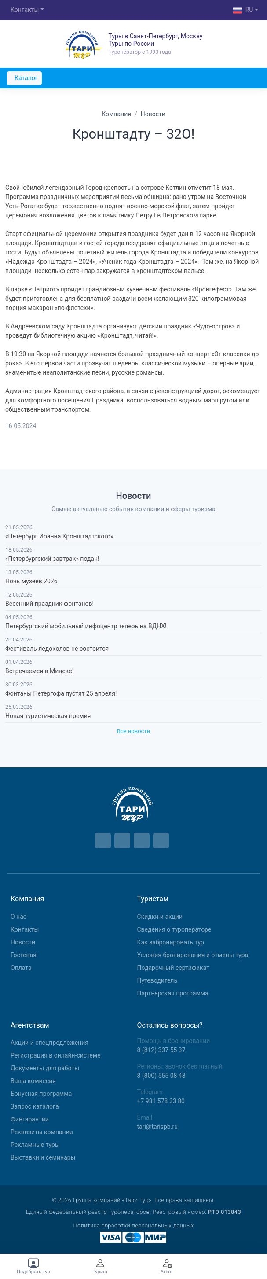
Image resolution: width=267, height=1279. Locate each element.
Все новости (133, 731)
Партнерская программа (172, 993)
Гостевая (24, 954)
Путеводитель (157, 980)
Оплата (21, 967)
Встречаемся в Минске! (39, 671)
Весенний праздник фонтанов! (49, 603)
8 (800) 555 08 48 (161, 1075)
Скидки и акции (160, 916)
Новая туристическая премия (48, 715)
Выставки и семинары (43, 1157)
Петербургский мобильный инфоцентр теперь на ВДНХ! (86, 626)
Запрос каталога (35, 1106)
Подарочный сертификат (173, 967)
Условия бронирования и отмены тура (193, 954)
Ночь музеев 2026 (31, 581)
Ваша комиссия (33, 1080)
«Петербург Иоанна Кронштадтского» (59, 536)
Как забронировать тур (170, 942)
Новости (23, 942)
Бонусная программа (41, 1093)
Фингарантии (30, 1119)
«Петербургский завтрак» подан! (52, 558)
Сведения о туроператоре (174, 929)
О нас (18, 916)
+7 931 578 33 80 (161, 1101)
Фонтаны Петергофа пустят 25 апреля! (61, 693)
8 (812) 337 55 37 (161, 1050)
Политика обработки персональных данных (133, 1225)
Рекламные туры (35, 1144)
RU (243, 10)
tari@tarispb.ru (157, 1126)
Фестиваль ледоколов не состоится (57, 648)
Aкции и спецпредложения (49, 1042)
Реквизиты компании (42, 1131)
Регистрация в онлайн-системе (56, 1055)
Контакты (25, 9)
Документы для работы (45, 1068)
